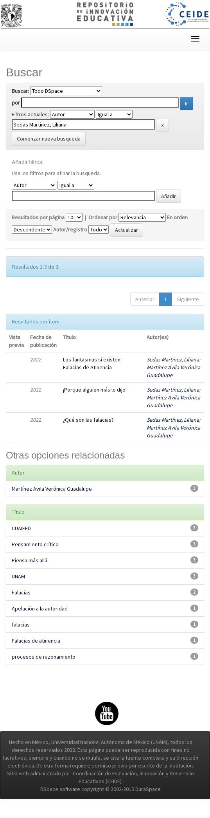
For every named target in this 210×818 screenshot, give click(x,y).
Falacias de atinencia (36, 640)
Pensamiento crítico (35, 544)
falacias (21, 624)
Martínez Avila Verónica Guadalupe (52, 488)
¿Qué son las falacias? (88, 419)
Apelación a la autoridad (40, 608)
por (16, 102)
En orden (177, 217)
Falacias (21, 592)
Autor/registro (70, 229)
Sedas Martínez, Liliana (173, 359)
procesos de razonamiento (43, 656)
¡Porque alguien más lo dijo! (95, 389)
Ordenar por (102, 217)
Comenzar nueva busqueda (49, 138)
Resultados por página (38, 217)
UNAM (18, 576)
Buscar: (20, 90)
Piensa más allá (29, 560)
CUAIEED (21, 528)
